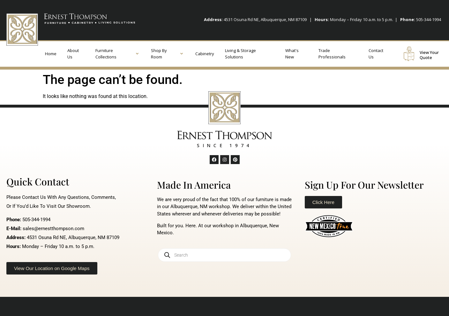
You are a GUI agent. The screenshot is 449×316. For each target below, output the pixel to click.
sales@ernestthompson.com (53, 228)
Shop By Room (167, 54)
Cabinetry (204, 53)
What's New (292, 54)
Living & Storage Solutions (240, 54)
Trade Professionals (332, 54)
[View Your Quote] (409, 54)
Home (50, 53)
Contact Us (376, 54)
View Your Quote (429, 54)
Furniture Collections (116, 54)
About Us (73, 54)
